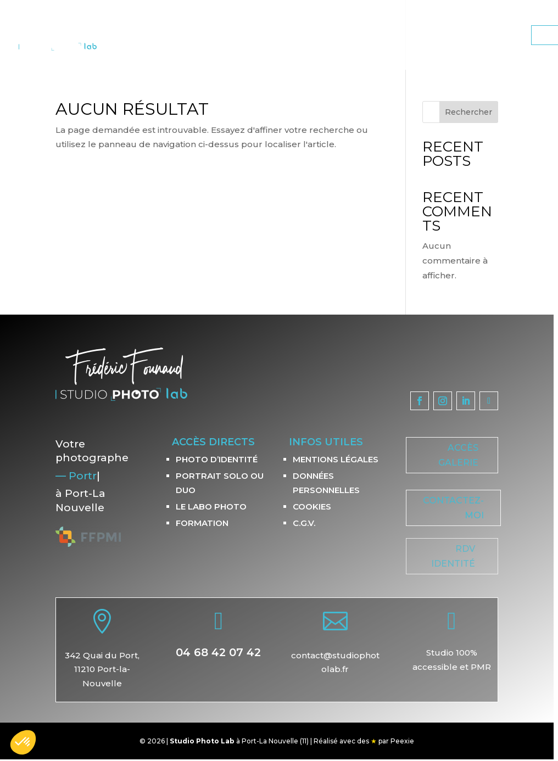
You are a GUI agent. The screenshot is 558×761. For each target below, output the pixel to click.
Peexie (402, 741)
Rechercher (468, 112)
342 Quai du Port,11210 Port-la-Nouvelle (102, 669)
